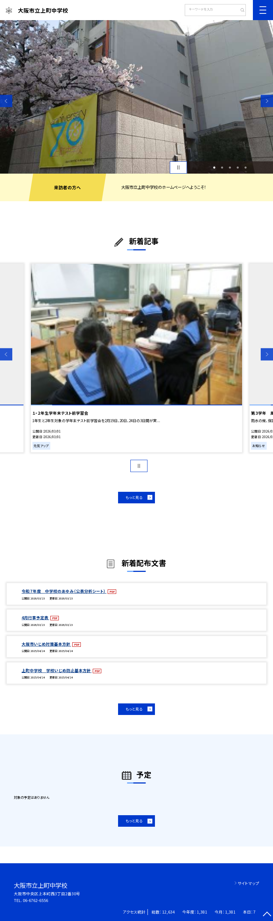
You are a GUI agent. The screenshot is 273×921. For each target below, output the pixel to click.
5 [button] (246, 167)
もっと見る (134, 497)
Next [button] (267, 101)
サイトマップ (248, 883)
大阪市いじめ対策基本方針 (46, 644)
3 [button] (230, 167)
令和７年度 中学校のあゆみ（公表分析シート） (64, 591)
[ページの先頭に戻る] (267, 915)
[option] (136, 97)
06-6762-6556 (35, 900)
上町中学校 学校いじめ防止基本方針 (57, 670)
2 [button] (222, 167)
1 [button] (214, 167)
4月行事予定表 (35, 617)
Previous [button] (6, 101)
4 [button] (238, 167)
